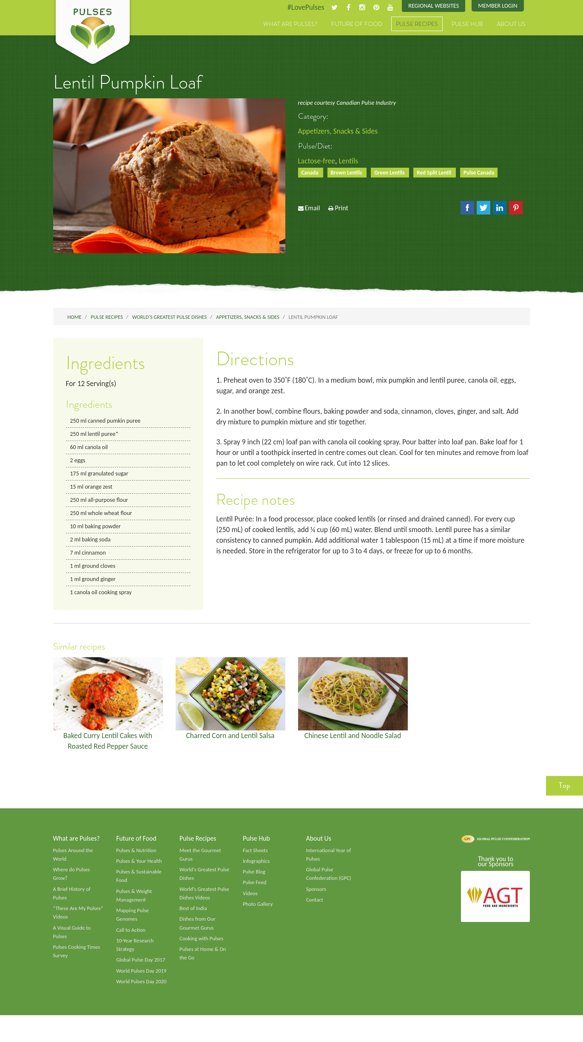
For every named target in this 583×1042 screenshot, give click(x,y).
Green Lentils (392, 173)
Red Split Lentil (438, 173)
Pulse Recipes (417, 24)
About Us (511, 24)
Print (341, 209)
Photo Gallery (258, 910)
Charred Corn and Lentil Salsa (230, 739)
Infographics (256, 867)
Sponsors (316, 895)
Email (312, 209)
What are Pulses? (290, 24)
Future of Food (356, 24)
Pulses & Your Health (139, 867)
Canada (311, 173)
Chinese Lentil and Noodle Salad (353, 739)
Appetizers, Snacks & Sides (339, 131)
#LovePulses (302, 7)
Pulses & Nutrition (136, 856)
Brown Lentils (348, 173)
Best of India (193, 915)
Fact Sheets (255, 856)
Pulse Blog (254, 877)
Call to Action (131, 937)
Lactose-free (317, 161)
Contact (315, 906)
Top (564, 791)
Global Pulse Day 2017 (141, 968)
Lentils (350, 161)
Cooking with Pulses (202, 946)
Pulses (92, 33)
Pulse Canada (484, 173)
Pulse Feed (255, 888)
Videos (250, 899)
